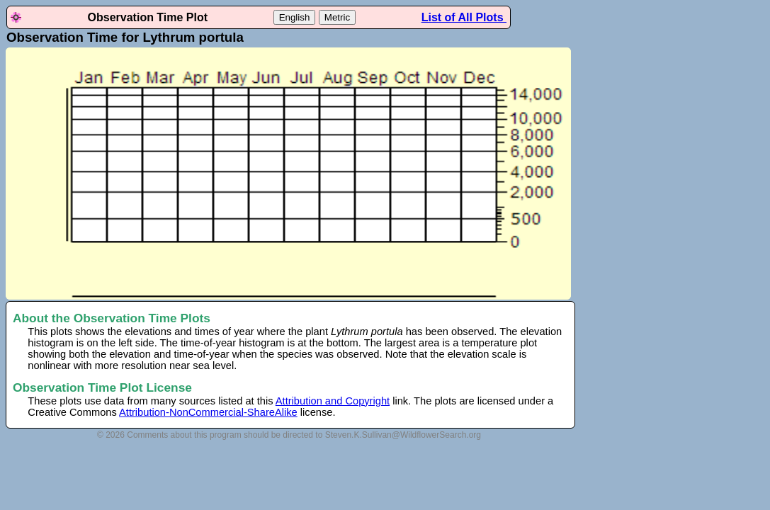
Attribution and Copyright (333, 401)
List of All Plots (463, 17)
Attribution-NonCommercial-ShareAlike (208, 412)
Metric (337, 17)
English (294, 17)
